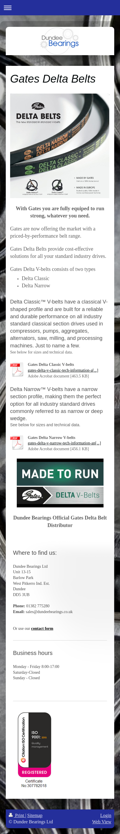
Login (105, 815)
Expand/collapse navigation (60, 7)
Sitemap (34, 815)
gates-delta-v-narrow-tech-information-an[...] (64, 443)
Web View (101, 821)
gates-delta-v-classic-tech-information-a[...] (63, 370)
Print (17, 815)
